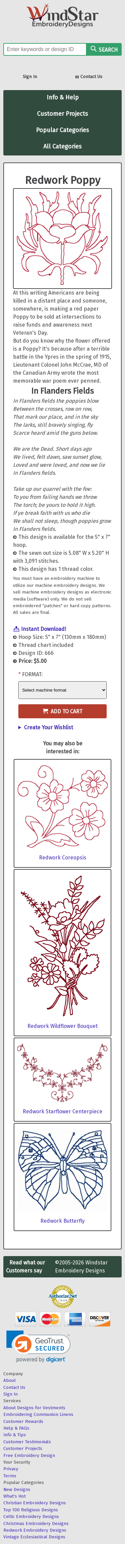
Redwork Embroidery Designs (34, 1530)
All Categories (62, 146)
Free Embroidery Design (29, 1455)
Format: (32, 674)
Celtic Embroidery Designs (31, 1516)
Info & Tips (14, 1435)
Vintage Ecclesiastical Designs (34, 1537)
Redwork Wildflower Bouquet (62, 1026)
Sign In (30, 76)
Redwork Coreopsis (62, 857)
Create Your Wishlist (48, 727)
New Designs (16, 1489)
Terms (9, 1476)
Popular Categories (62, 130)
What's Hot (14, 1496)
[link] (38, 1347)
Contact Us (88, 77)
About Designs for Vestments (34, 1408)
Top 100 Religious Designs (30, 1510)
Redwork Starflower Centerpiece (62, 1111)
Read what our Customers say (25, 1266)
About (9, 1380)
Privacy (10, 1469)
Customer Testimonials (27, 1442)
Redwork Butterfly (62, 1221)
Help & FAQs (16, 1428)
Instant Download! (43, 629)
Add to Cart (62, 711)
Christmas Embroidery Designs (36, 1523)
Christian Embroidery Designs (34, 1503)
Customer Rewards (23, 1421)
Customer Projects (62, 113)
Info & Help (63, 97)
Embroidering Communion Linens (38, 1414)
